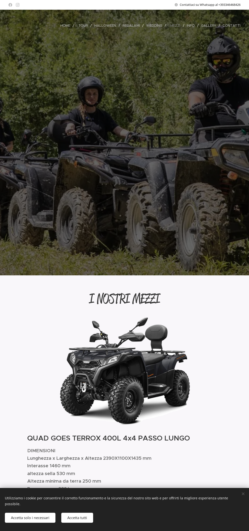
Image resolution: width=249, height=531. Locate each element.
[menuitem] (66, 25)
